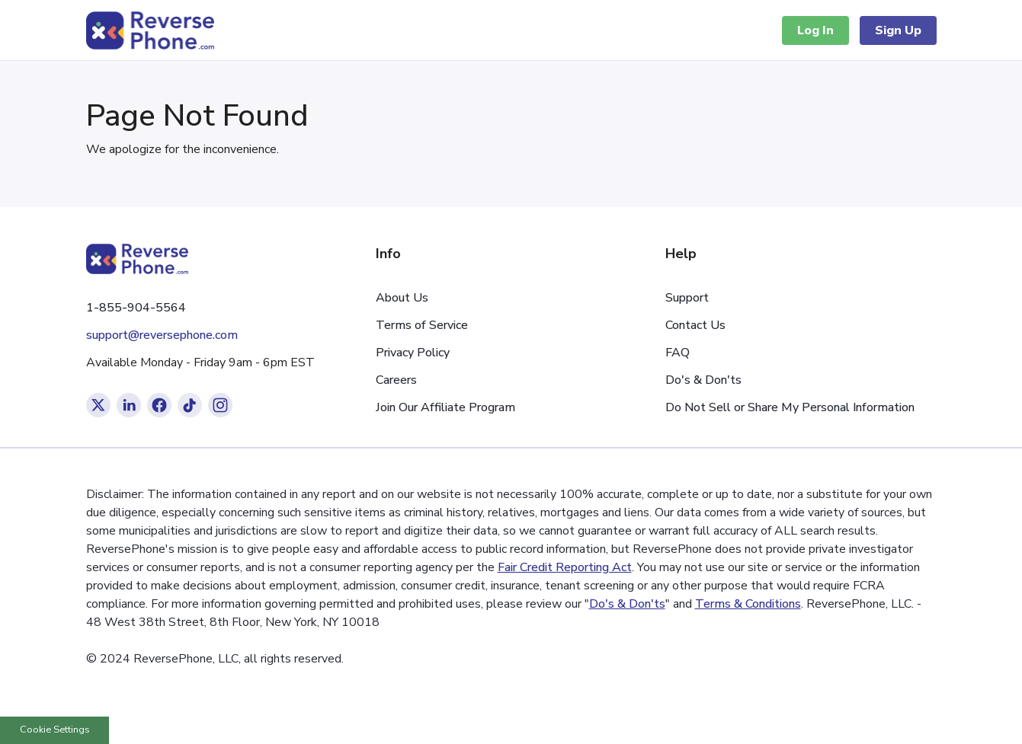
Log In (815, 30)
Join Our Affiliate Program (445, 407)
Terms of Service (422, 325)
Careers (396, 380)
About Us (402, 297)
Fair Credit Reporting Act (565, 567)
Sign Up (898, 30)
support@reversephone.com (162, 335)
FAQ (677, 352)
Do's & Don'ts (703, 380)
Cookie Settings (55, 729)
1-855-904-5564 (136, 307)
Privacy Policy (413, 352)
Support (687, 297)
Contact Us (695, 325)
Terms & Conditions (748, 604)
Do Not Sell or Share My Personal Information (790, 407)
